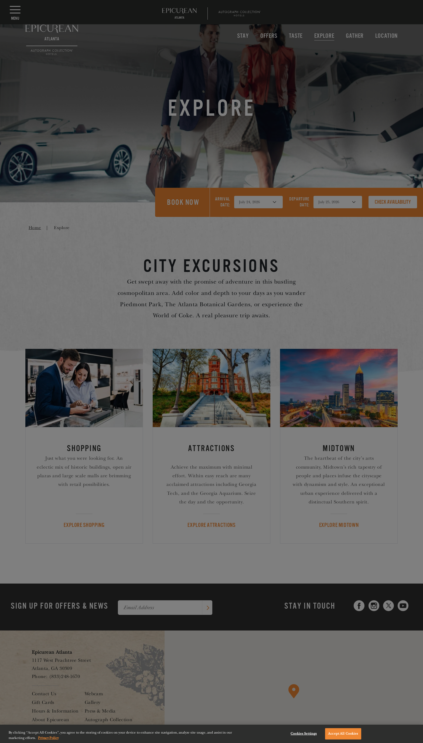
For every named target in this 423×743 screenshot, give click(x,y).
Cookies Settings (304, 737)
